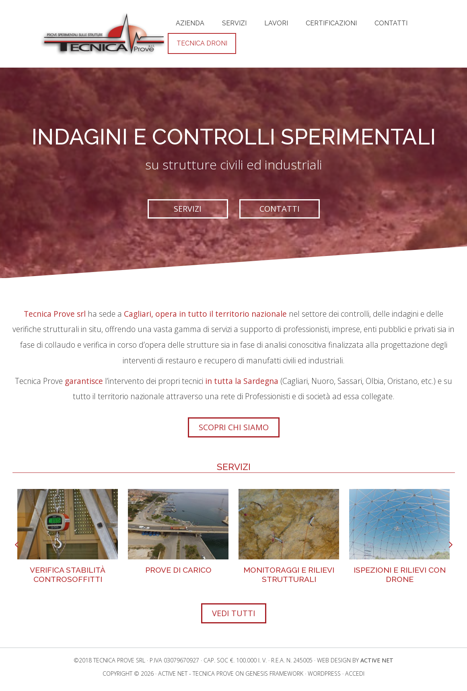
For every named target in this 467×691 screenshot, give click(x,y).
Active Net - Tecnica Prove (196, 673)
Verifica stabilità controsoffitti (67, 574)
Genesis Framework (274, 673)
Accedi (354, 673)
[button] (188, 209)
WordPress (324, 673)
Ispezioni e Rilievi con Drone (400, 574)
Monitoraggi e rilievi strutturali (288, 574)
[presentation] (16, 545)
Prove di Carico (178, 569)
